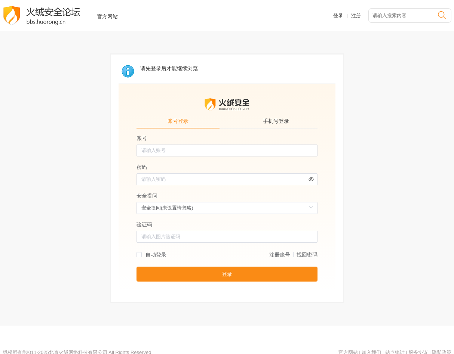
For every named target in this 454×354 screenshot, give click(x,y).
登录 (338, 15)
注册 (356, 15)
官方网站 (107, 16)
